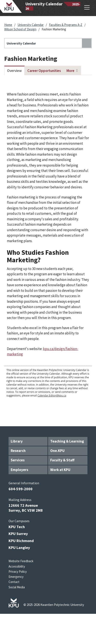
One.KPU (57, 450)
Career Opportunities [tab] (44, 70)
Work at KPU (60, 469)
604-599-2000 (20, 488)
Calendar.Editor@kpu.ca (51, 395)
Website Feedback (21, 561)
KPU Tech (17, 526)
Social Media (17, 587)
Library (17, 441)
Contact (14, 582)
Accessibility (17, 566)
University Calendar (31, 25)
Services (18, 460)
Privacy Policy (18, 571)
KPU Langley (19, 547)
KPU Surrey (18, 533)
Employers (19, 469)
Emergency (16, 577)
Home (8, 25)
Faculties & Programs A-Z (65, 25)
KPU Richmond (21, 540)
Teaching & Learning (67, 441)
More (70, 70)
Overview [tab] (14, 70)
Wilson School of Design (20, 29)
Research (18, 450)
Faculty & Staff (62, 460)
